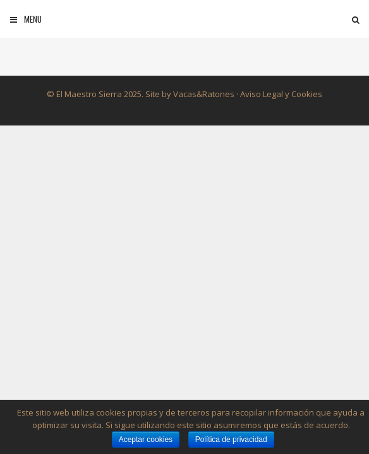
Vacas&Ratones (203, 94)
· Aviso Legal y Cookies (278, 94)
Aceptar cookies (145, 439)
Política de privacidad (231, 439)
